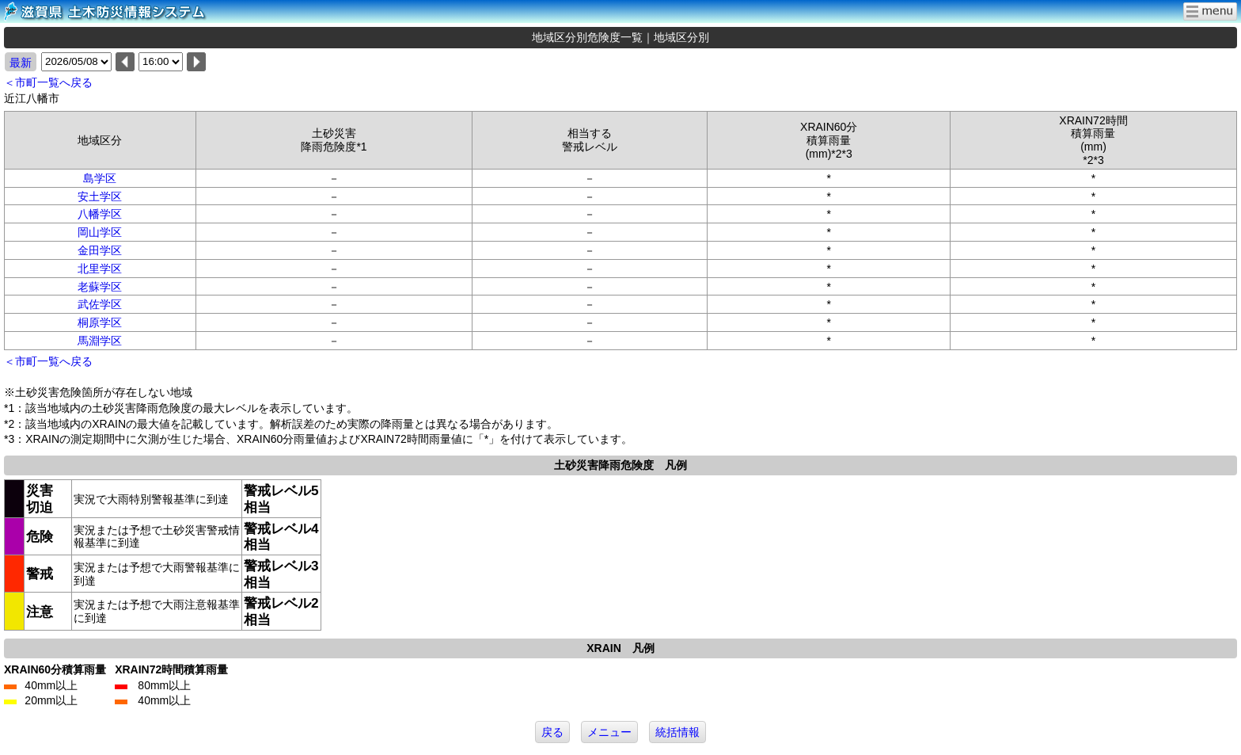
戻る (552, 732)
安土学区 (100, 196)
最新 (20, 62)
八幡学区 (100, 214)
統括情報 (677, 732)
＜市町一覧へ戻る (48, 82)
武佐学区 (100, 304)
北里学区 (100, 268)
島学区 (99, 178)
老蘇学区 (100, 286)
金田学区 (100, 250)
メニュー (609, 732)
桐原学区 (100, 322)
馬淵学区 (100, 340)
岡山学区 (100, 232)
